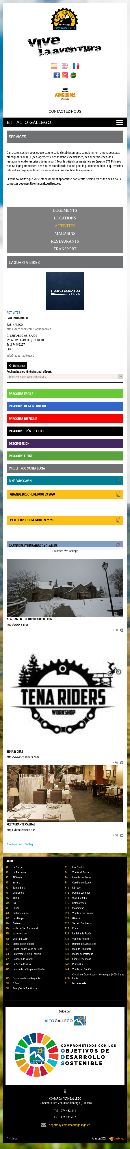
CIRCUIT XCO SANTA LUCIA (27, 468)
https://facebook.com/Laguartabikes (29, 329)
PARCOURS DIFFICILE (23, 418)
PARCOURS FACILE (21, 393)
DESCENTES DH (19, 443)
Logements (65, 210)
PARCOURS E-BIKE (20, 456)
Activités (65, 226)
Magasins (65, 233)
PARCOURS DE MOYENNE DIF (27, 406)
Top (2, 1145)
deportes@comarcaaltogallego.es (69, 1125)
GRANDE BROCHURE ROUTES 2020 (65, 494)
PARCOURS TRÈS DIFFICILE (26, 431)
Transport (65, 249)
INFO (117, 630)
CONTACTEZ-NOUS (65, 111)
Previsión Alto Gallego (21, 844)
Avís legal (12, 1138)
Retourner (17, 365)
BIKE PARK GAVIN (65, 480)
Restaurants (65, 241)
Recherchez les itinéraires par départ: (29, 371)
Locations (65, 218)
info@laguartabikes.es (20, 355)
